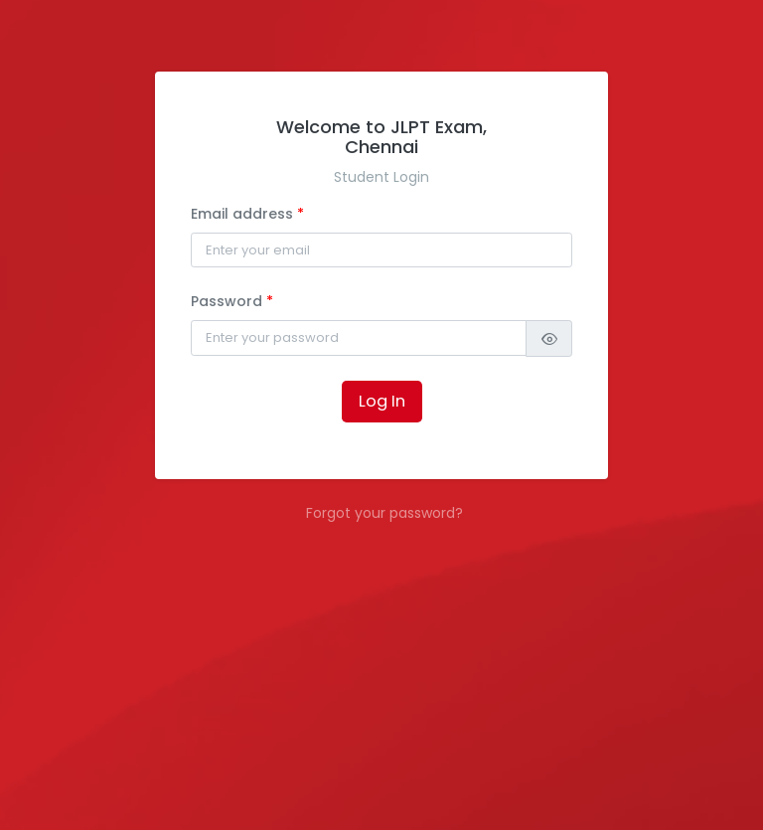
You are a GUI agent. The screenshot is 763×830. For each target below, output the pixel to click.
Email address (247, 214)
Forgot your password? (384, 513)
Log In (382, 401)
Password (232, 301)
